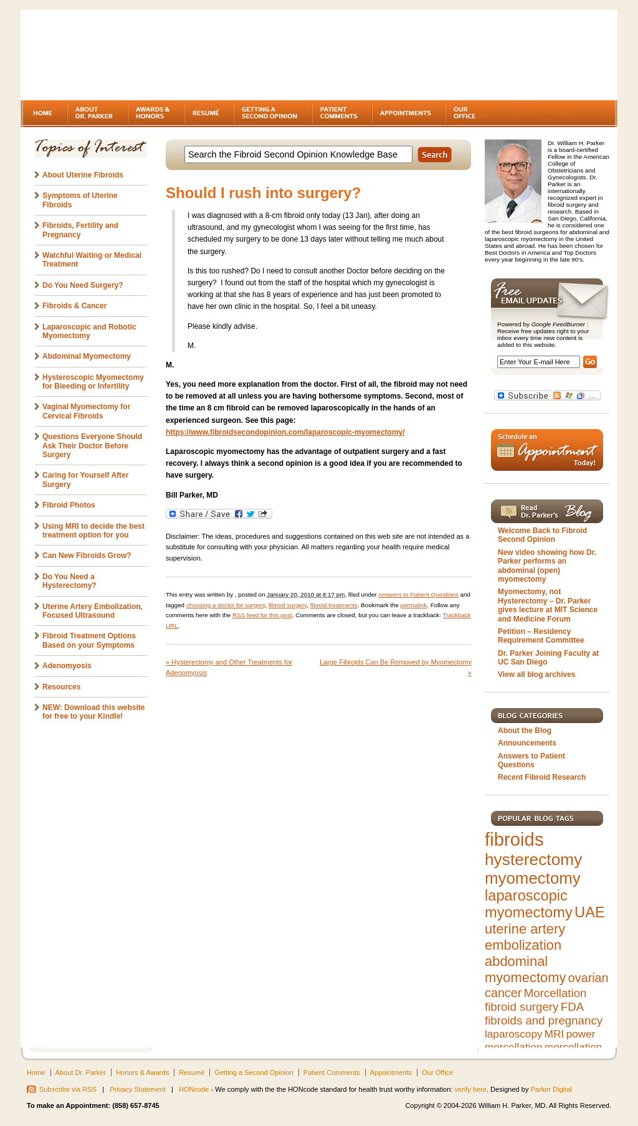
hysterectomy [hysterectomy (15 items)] (533, 859)
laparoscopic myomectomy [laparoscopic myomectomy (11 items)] (529, 903)
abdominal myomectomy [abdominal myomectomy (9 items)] (525, 969)
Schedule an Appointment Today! (547, 450)
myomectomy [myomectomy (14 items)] (533, 878)
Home (36, 1072)
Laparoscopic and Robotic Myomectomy (89, 331)
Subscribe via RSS (68, 1089)
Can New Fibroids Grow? (86, 555)
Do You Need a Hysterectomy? (69, 581)
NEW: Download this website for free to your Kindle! (93, 712)
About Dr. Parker (81, 1072)
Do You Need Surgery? (82, 285)
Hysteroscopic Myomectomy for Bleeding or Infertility (93, 381)
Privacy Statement (138, 1089)
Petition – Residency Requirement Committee (541, 636)
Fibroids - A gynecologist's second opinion (129, 56)
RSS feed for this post (262, 615)
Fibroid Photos (68, 505)
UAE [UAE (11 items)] (589, 912)
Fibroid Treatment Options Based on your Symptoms (89, 640)
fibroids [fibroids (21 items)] (514, 839)
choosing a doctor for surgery (225, 605)
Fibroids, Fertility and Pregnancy (80, 230)
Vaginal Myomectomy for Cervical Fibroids (86, 411)
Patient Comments (331, 1072)
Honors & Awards (142, 1072)
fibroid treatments (334, 605)
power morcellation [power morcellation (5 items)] (540, 1040)
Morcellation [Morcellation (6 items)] (555, 993)
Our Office (437, 1072)
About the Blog (524, 730)
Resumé (191, 1072)
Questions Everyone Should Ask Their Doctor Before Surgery (92, 445)
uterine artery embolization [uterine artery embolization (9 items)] (525, 937)
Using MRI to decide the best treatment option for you (93, 530)
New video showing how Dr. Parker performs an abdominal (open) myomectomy (547, 566)
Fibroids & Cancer (74, 305)
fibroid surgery (288, 605)
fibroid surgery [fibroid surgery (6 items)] (521, 1006)
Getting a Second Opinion (253, 1072)
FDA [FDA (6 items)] (572, 1006)
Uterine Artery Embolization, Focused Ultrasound (92, 611)
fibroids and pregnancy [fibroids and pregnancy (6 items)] (543, 1020)
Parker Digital (551, 1089)
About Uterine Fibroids (82, 175)
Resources (61, 687)
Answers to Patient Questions (418, 594)
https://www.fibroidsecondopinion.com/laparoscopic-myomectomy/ (285, 432)
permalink (414, 605)
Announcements (527, 743)
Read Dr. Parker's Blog (547, 511)
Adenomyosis (67, 665)
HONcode (194, 1089)
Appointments (391, 1072)
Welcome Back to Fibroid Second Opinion (542, 535)
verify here (470, 1089)
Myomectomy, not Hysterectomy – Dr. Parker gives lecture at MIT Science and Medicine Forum (548, 605)
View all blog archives (537, 674)
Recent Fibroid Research (542, 777)
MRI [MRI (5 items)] (554, 1034)
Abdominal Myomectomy (86, 356)
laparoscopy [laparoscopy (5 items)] (514, 1034)
